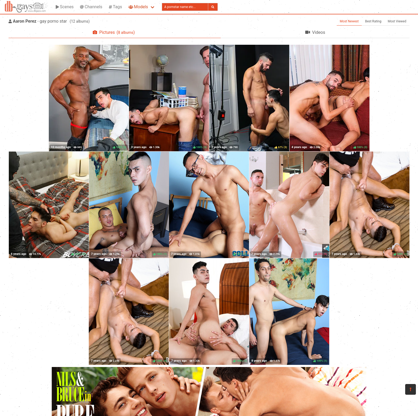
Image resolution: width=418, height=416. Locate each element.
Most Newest (349, 21)
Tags (115, 6)
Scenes (65, 6)
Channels (91, 6)
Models (138, 6)
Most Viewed (397, 21)
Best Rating (373, 21)
